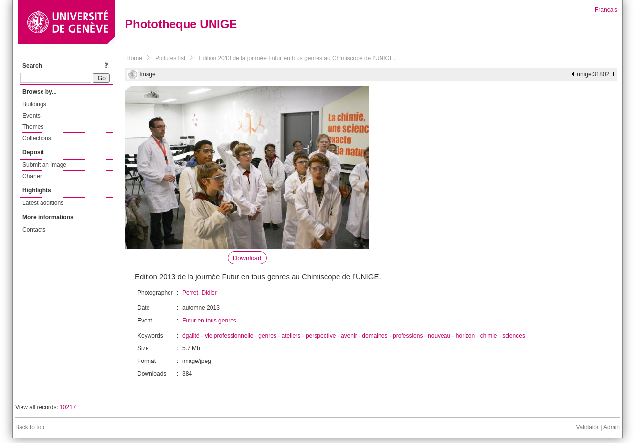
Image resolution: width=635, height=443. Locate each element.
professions (408, 335)
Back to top (29, 427)
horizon (465, 335)
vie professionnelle (229, 335)
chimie (488, 335)
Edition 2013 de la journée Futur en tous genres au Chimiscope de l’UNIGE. (296, 58)
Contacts (33, 229)
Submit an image (44, 164)
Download (247, 258)
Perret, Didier (199, 292)
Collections (36, 138)
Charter (32, 176)
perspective (321, 335)
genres (267, 335)
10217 (68, 407)
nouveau (439, 335)
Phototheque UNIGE (181, 24)
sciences (513, 335)
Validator (587, 427)
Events (31, 115)
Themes (32, 126)
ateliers (291, 335)
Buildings (34, 104)
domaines (374, 335)
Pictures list (170, 58)
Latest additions (43, 203)
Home (134, 58)
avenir (349, 335)
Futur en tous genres (209, 320)
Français (606, 9)
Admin (611, 427)
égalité (190, 335)
